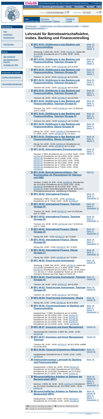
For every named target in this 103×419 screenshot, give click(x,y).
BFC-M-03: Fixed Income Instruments (54, 260)
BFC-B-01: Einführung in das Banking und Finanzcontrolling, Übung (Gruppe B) (57, 138)
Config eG (88, 413)
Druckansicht (8, 38)
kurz (5, 31)
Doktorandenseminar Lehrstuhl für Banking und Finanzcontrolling (57, 361)
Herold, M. (91, 263)
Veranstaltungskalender (12, 84)
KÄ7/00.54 (38, 169)
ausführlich (8, 34)
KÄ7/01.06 (62, 87)
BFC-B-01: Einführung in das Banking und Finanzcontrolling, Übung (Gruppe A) (57, 125)
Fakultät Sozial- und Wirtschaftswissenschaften (59, 26)
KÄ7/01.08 (61, 67)
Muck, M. (91, 44)
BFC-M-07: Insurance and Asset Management (58, 327)
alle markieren (9, 57)
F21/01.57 (70, 52)
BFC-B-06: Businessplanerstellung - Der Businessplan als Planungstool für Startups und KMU (57, 175)
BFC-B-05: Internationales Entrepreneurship (58, 149)
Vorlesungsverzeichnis (11, 77)
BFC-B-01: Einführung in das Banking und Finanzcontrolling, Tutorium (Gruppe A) (57, 60)
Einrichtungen (31, 26)
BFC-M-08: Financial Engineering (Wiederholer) (59, 349)
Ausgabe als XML (10, 65)
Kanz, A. (90, 46)
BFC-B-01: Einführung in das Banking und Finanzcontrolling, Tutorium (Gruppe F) (57, 114)
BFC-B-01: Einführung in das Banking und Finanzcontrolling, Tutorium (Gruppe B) (57, 71)
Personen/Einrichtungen (46, 20)
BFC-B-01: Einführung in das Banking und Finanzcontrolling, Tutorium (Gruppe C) (57, 81)
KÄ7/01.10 (38, 167)
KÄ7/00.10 (62, 98)
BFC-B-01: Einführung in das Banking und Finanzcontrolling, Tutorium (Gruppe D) (57, 91)
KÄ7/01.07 (62, 121)
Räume (57, 21)
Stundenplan (8, 44)
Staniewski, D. (93, 198)
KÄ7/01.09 (74, 324)
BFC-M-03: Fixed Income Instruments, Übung (58, 298)
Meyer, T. (91, 49)
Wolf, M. (90, 172)
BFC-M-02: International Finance (51, 194)
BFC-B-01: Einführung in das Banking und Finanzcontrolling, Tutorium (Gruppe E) (57, 102)
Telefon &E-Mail (70, 20)
